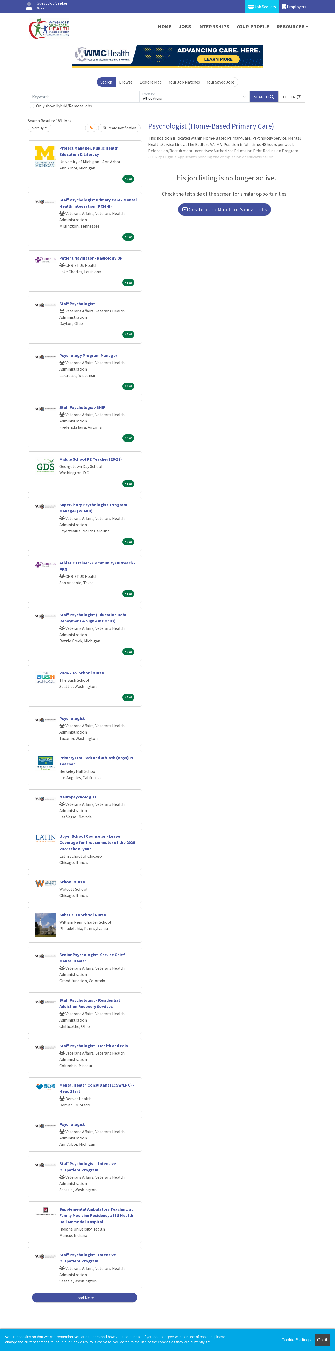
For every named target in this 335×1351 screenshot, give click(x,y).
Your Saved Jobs (221, 82)
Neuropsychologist (77, 796)
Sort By (38, 127)
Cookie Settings (296, 1340)
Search (106, 82)
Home (164, 27)
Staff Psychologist (77, 303)
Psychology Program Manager (88, 355)
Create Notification (119, 127)
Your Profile (253, 27)
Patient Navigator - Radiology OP (91, 258)
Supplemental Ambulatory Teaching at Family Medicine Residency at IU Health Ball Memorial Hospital (96, 1215)
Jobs (185, 27)
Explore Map (150, 82)
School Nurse (72, 881)
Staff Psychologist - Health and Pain (93, 1045)
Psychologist (72, 718)
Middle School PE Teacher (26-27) (90, 459)
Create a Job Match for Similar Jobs (224, 209)
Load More (84, 1297)
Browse (125, 82)
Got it (322, 1340)
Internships (213, 27)
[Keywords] (85, 97)
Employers (294, 6)
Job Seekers (262, 6)
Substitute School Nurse (82, 914)
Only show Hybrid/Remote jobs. (64, 105)
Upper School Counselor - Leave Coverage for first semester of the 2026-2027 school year (97, 842)
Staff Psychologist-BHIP (82, 407)
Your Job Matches (184, 82)
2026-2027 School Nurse (81, 672)
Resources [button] (290, 27)
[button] (291, 97)
